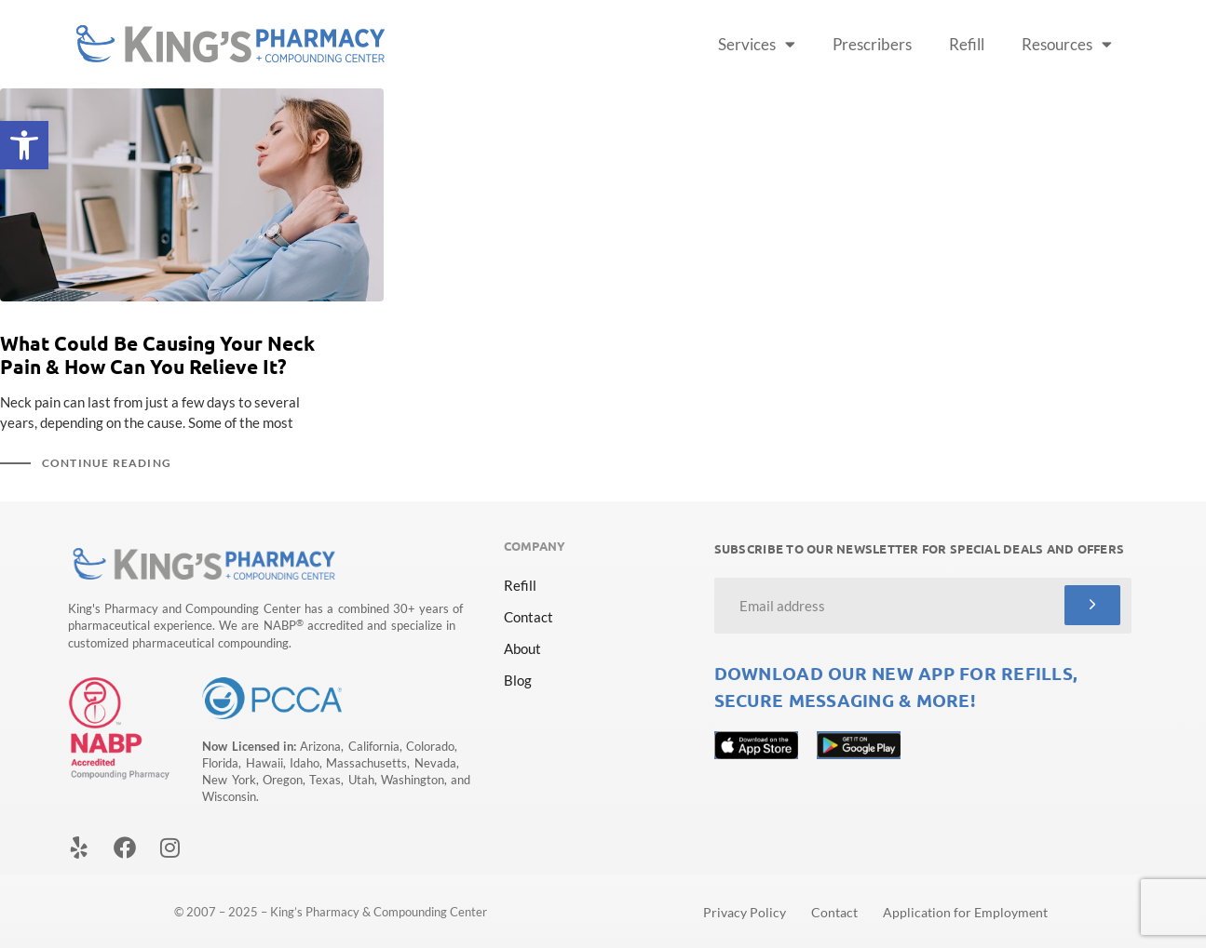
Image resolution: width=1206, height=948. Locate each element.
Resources (1067, 44)
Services (756, 44)
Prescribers (872, 44)
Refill (966, 44)
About (522, 648)
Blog (518, 680)
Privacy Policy (744, 912)
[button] (24, 145)
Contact (528, 616)
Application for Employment (965, 912)
